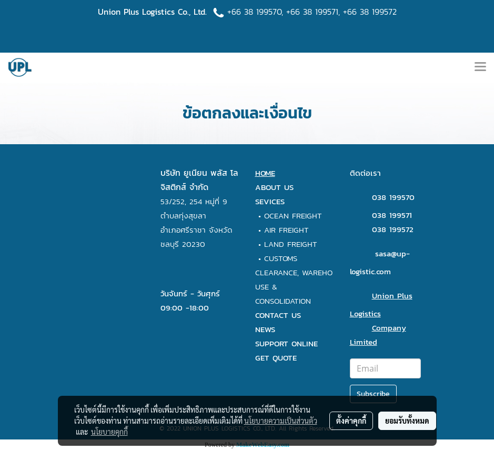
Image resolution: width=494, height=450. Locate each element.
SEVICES (270, 201)
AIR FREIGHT (286, 230)
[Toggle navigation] (480, 67)
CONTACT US (278, 315)
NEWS (265, 329)
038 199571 (392, 215)
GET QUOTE (276, 358)
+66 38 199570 (254, 11)
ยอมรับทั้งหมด (407, 420)
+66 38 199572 (370, 11)
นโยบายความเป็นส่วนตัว (280, 420)
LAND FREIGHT (290, 244)
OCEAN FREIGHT (293, 215)
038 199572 (393, 229)
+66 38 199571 (312, 11)
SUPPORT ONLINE (286, 343)
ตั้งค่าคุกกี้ (351, 420)
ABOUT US (274, 187)
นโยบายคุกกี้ (109, 431)
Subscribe (373, 393)
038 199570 (393, 197)
